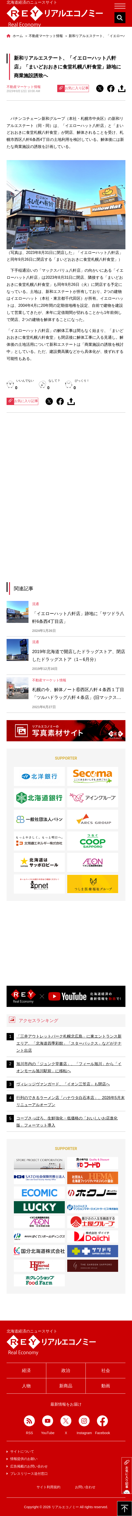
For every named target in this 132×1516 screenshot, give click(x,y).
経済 (26, 1370)
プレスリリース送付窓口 (29, 1474)
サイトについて (22, 1451)
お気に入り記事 (73, 88)
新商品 (65, 1385)
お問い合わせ (85, 1487)
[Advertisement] (66, 461)
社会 (105, 1370)
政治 (65, 1370)
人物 (26, 1385)
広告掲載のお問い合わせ (29, 1466)
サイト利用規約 (48, 1487)
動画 (105, 1385)
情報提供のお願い (24, 1459)
